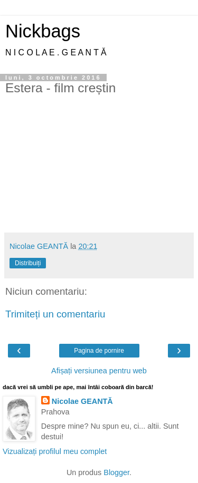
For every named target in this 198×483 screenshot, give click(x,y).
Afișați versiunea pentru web (99, 370)
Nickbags (42, 31)
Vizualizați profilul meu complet (55, 451)
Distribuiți (28, 263)
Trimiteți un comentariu (55, 314)
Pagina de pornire (99, 350)
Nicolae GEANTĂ (82, 401)
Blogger (116, 472)
